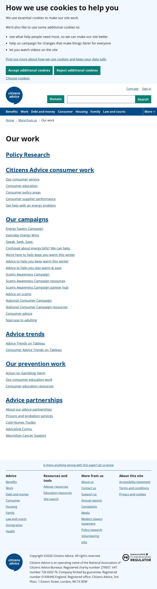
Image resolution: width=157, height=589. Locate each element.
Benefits (12, 112)
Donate (56, 99)
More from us (27, 120)
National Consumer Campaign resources (37, 307)
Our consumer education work (29, 379)
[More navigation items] (150, 112)
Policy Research (28, 154)
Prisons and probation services (29, 416)
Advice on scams (18, 294)
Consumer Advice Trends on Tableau (34, 350)
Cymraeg (132, 89)
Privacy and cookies (132, 494)
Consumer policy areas (23, 192)
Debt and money (43, 112)
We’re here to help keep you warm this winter (40, 255)
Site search (51, 499)
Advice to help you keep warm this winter (37, 261)
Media (85, 513)
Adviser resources (56, 487)
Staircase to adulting (21, 320)
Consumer (65, 112)
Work (24, 112)
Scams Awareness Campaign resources (35, 281)
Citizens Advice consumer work (50, 170)
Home (10, 120)
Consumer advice (19, 313)
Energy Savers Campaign (24, 228)
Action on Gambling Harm (25, 373)
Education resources (58, 493)
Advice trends (25, 334)
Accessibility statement (134, 482)
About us (87, 482)
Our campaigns (27, 219)
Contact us (88, 488)
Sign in (146, 89)
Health (10, 531)
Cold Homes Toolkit (21, 422)
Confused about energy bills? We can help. (38, 248)
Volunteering (90, 536)
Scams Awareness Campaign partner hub (37, 287)
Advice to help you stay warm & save (33, 268)
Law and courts (114, 112)
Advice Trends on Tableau (25, 343)
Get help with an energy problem (31, 205)
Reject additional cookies (77, 70)
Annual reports (91, 500)
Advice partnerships (34, 400)
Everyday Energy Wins (22, 235)
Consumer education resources (30, 386)
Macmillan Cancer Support (26, 435)
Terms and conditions (134, 488)
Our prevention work (35, 363)
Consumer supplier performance (31, 199)
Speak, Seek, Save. (19, 242)
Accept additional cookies (29, 70)
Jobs (84, 542)
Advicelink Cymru (19, 429)
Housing (82, 112)
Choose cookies (18, 78)
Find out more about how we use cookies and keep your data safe (56, 59)
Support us (89, 494)
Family (95, 112)
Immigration (14, 525)
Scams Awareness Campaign (27, 274)
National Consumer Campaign (29, 300)
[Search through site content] (101, 99)
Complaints (89, 507)
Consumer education (22, 186)
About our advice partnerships (29, 409)
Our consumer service (22, 179)
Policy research (91, 530)
